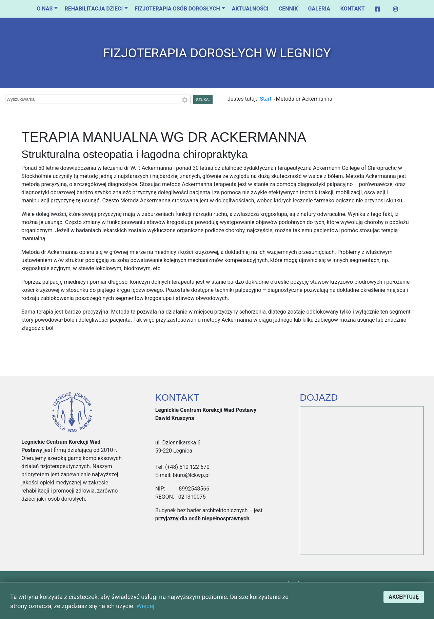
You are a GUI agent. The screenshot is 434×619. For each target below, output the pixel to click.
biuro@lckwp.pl (191, 475)
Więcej (145, 606)
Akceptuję (404, 597)
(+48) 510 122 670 (187, 467)
